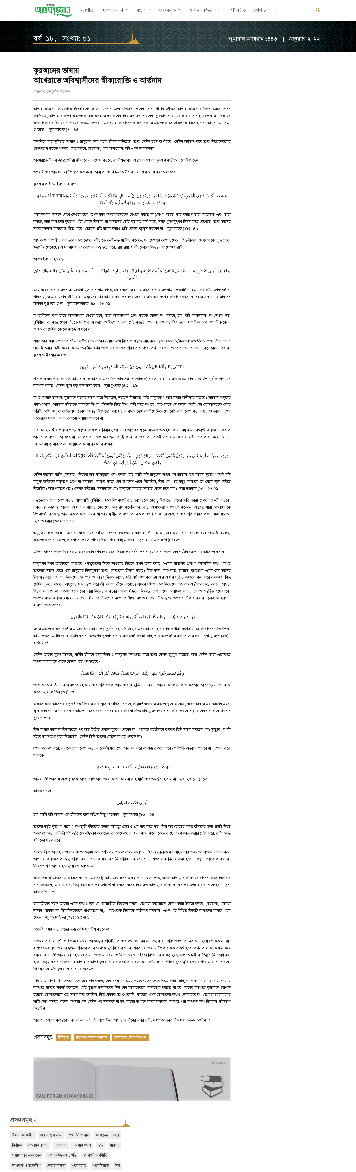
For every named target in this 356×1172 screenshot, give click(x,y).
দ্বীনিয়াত (63, 1044)
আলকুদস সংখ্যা (250, 95)
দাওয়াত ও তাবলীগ (319, 116)
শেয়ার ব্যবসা (247, 126)
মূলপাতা (87, 11)
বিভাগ (141, 11)
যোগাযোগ (263, 11)
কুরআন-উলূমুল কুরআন (91, 1044)
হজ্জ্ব (265, 106)
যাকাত (279, 106)
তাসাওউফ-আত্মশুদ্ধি (252, 116)
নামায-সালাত (294, 95)
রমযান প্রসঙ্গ (247, 106)
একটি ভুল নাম (277, 85)
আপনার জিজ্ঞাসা (203, 11)
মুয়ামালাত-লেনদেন (305, 106)
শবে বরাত (270, 126)
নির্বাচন (273, 95)
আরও (248, 156)
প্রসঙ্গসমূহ (249, 70)
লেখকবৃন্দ (167, 11)
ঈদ (309, 126)
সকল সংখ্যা (112, 11)
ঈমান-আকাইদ (249, 85)
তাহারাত (317, 95)
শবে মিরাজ (292, 126)
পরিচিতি (238, 11)
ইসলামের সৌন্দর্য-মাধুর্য (130, 1044)
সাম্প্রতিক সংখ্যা (256, 178)
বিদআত (244, 136)
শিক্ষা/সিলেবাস (304, 85)
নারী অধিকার (327, 126)
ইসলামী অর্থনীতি (286, 116)
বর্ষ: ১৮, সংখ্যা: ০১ (62, 38)
